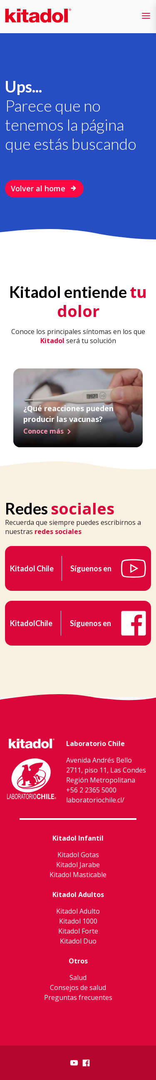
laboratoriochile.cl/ (95, 800)
